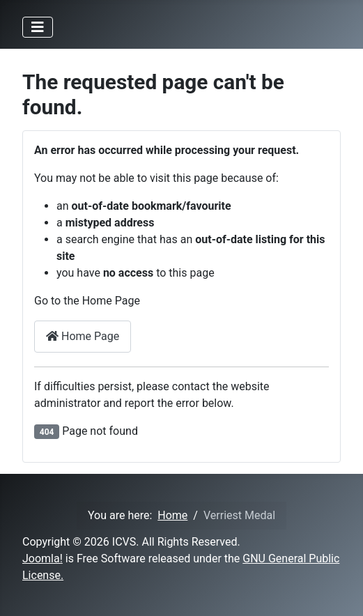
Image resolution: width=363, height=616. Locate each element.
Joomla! (42, 558)
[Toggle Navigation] (37, 27)
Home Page (82, 336)
